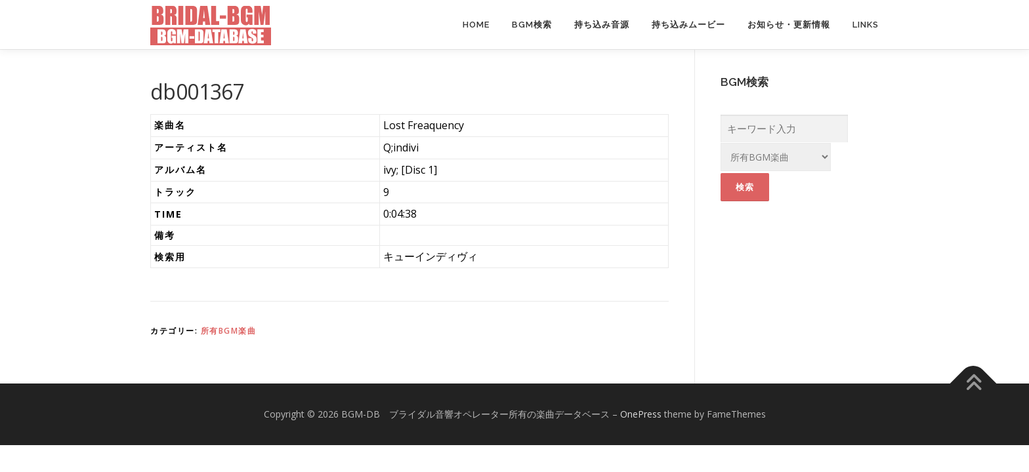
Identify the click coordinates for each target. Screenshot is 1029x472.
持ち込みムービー (688, 25)
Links (865, 25)
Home (476, 25)
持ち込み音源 (601, 25)
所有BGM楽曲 (229, 330)
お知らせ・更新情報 (788, 25)
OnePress (641, 414)
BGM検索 (532, 25)
